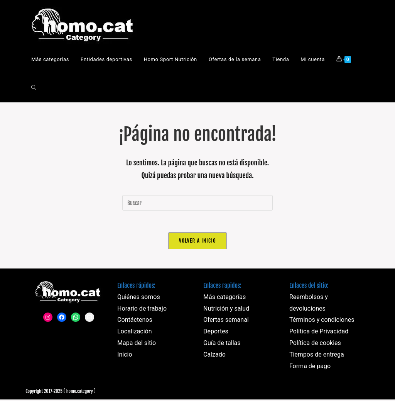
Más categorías (224, 298)
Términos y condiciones (321, 321)
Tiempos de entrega (316, 355)
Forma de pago (310, 367)
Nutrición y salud (226, 309)
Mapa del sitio (136, 344)
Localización (134, 332)
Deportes (215, 332)
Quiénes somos (138, 298)
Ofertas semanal (226, 321)
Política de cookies (315, 344)
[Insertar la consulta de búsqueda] (197, 203)
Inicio (124, 355)
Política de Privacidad (318, 332)
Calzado (214, 355)
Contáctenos (134, 321)
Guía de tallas (222, 344)
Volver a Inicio (197, 242)
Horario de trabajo (142, 309)
